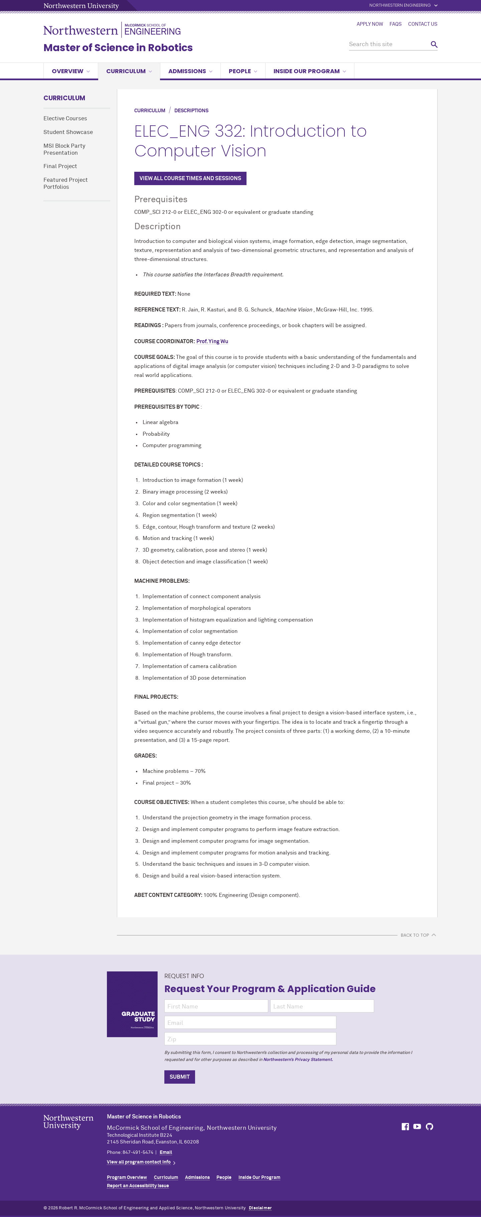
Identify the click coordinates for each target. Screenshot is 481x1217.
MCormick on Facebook (404, 1126)
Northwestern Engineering (400, 5)
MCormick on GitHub (430, 1126)
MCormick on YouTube (417, 1126)
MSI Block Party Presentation (64, 149)
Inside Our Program (310, 71)
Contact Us (423, 24)
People (243, 71)
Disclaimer (260, 1208)
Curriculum (129, 71)
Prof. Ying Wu (212, 341)
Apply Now (370, 24)
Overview (71, 71)
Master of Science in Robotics (118, 48)
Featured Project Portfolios (65, 183)
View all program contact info (139, 1162)
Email (166, 1152)
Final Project (60, 166)
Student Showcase (68, 132)
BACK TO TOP (415, 935)
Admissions (190, 71)
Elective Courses (65, 119)
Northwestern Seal (75, 1132)
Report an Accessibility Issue (138, 1186)
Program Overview (127, 1177)
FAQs (395, 24)
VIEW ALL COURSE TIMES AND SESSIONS (190, 178)
